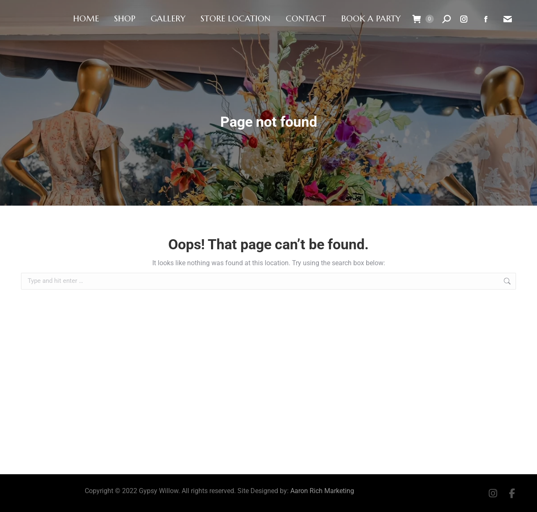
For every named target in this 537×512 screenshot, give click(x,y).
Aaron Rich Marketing (322, 491)
